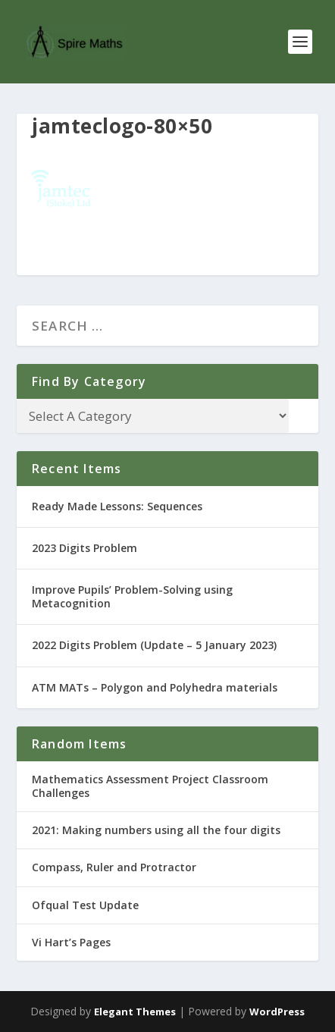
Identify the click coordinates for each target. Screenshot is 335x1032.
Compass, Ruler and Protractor (114, 867)
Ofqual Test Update (85, 905)
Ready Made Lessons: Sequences (117, 506)
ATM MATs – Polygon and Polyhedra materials (154, 687)
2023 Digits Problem (84, 548)
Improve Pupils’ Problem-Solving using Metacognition (132, 596)
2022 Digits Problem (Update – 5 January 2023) (154, 645)
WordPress (277, 1011)
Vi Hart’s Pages (71, 942)
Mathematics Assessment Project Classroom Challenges (150, 786)
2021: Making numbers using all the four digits (156, 830)
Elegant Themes (135, 1011)
